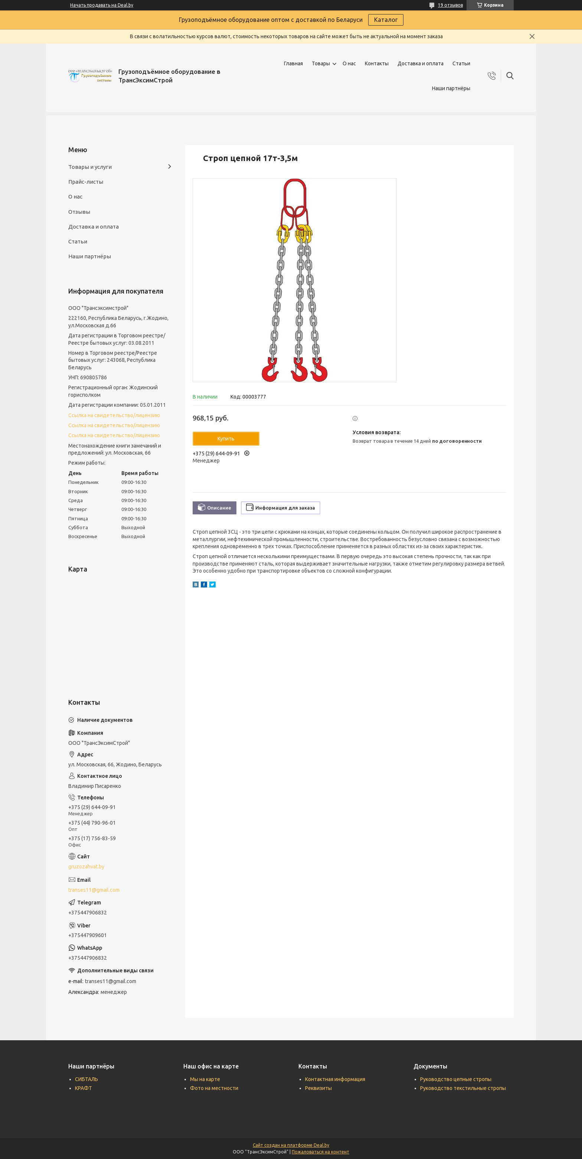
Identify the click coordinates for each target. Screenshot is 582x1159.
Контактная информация (335, 1079)
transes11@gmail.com (94, 890)
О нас (349, 63)
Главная (293, 63)
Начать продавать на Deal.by (101, 5)
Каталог (386, 19)
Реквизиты (318, 1088)
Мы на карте (205, 1079)
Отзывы (79, 212)
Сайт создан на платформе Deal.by (291, 1145)
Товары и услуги (90, 167)
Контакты (377, 63)
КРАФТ (83, 1088)
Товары (321, 63)
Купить (226, 439)
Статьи (461, 63)
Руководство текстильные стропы (463, 1088)
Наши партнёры (451, 88)
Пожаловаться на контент (320, 1151)
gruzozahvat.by (86, 867)
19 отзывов (450, 5)
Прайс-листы (85, 182)
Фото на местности (214, 1088)
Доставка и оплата (421, 63)
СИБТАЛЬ (86, 1079)
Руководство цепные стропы (455, 1079)
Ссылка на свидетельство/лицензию (114, 415)
